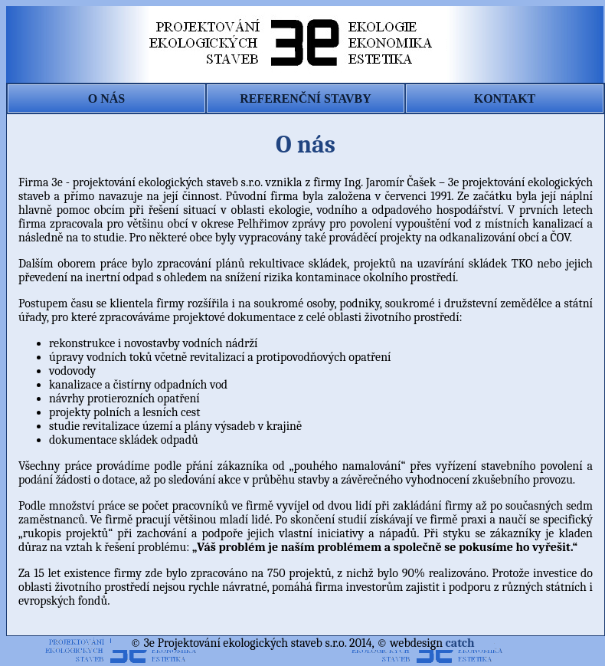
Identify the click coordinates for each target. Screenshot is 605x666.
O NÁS (106, 98)
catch (460, 643)
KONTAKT (505, 98)
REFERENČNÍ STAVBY (305, 98)
